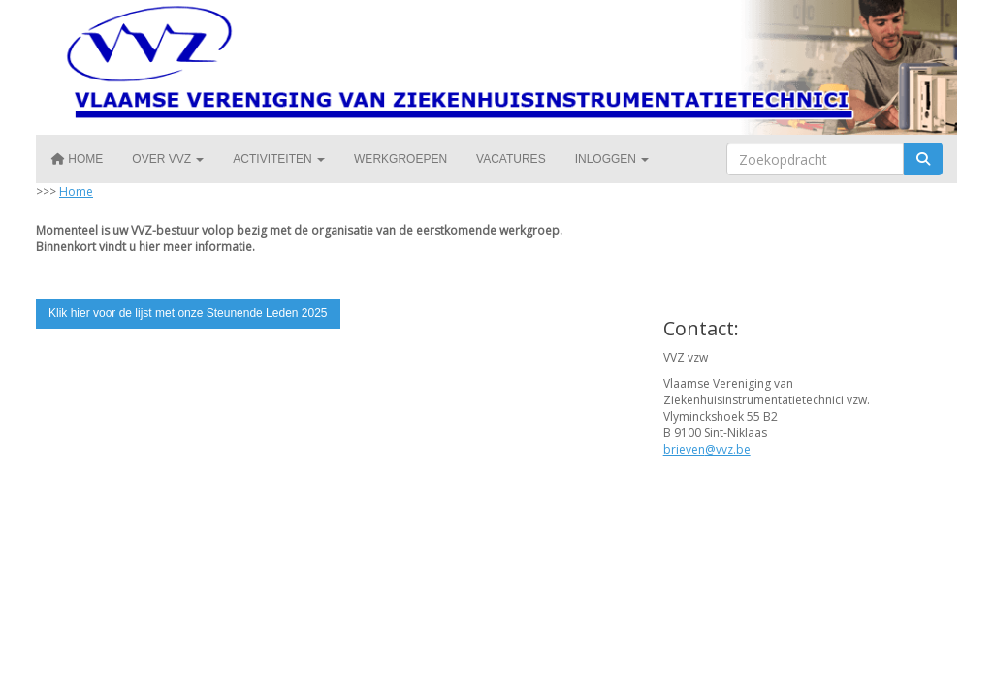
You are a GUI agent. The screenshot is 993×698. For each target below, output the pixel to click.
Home (76, 159)
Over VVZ (168, 159)
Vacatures (511, 159)
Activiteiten (279, 159)
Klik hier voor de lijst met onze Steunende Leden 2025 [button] (188, 313)
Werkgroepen (400, 159)
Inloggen (612, 159)
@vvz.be (707, 449)
